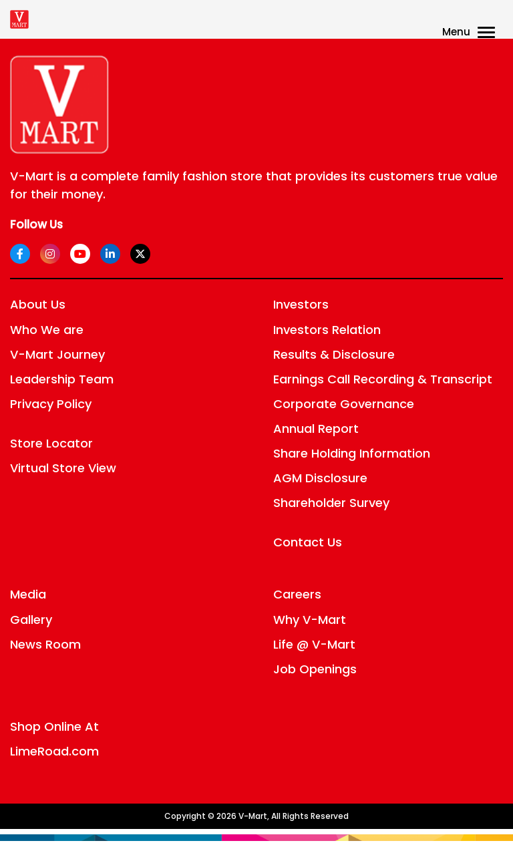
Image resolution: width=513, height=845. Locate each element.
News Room (45, 644)
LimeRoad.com (54, 751)
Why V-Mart (309, 619)
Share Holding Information (351, 453)
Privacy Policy (51, 403)
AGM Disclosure (320, 478)
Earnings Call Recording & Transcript (382, 379)
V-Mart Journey (57, 354)
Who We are (46, 329)
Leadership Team (62, 379)
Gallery (31, 619)
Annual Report (316, 428)
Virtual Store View (63, 468)
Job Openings (315, 669)
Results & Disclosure (334, 354)
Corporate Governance (343, 403)
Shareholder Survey (331, 502)
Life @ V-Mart (314, 644)
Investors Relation (327, 329)
